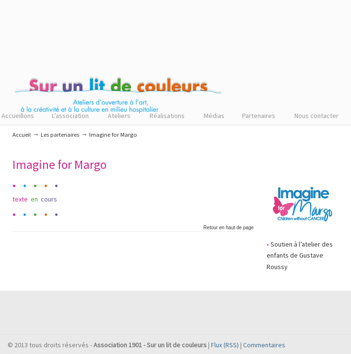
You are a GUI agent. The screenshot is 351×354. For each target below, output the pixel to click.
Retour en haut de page (228, 227)
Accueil (21, 134)
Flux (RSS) (225, 345)
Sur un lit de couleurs (117, 63)
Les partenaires (60, 134)
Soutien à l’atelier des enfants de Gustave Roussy (300, 255)
